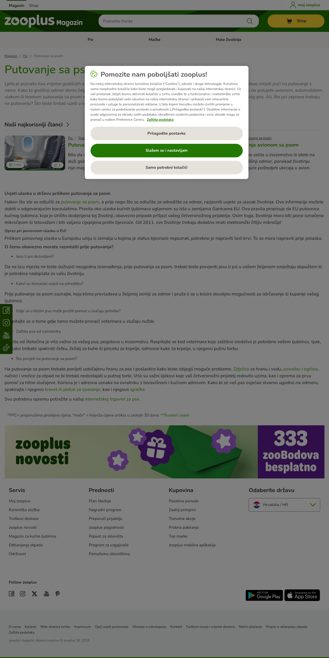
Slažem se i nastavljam (166, 150)
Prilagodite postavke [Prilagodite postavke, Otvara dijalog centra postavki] (166, 133)
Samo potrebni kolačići (166, 167)
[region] (166, 122)
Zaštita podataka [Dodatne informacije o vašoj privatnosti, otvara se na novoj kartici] (160, 119)
